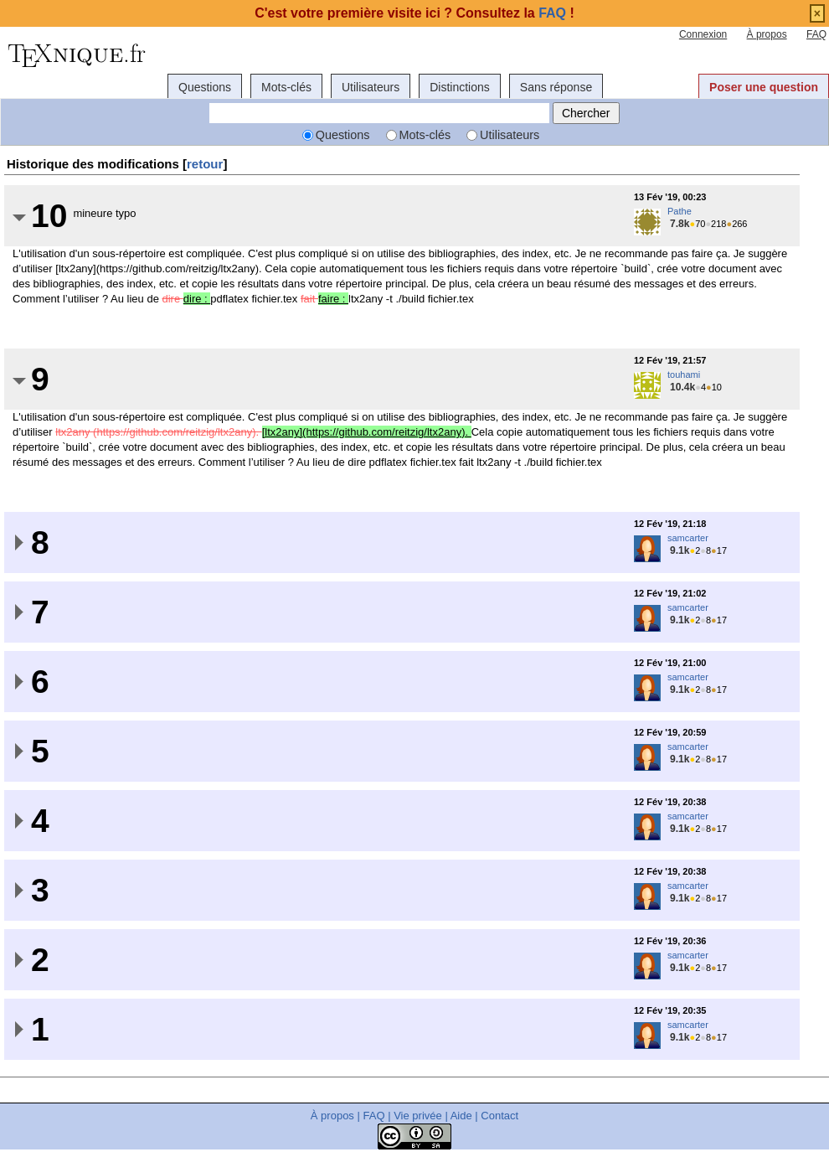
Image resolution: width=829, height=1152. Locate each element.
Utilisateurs (370, 87)
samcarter (687, 538)
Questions (204, 87)
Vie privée (418, 1115)
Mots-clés (286, 87)
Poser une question (763, 87)
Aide (461, 1115)
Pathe (679, 211)
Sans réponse (556, 87)
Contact (499, 1115)
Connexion (703, 34)
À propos (767, 34)
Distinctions (460, 87)
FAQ (816, 34)
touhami (683, 374)
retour (205, 164)
